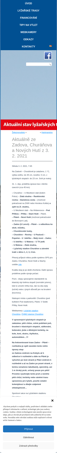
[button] (52, 400)
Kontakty (28, 46)
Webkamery (28, 32)
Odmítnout (28, 437)
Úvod (28, 3)
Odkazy (28, 39)
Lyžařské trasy (28, 10)
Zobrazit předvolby (28, 445)
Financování (28, 18)
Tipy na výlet (28, 25)
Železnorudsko (18, 132)
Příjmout (28, 429)
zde (20, 264)
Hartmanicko (47, 132)
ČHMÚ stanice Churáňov (32, 314)
